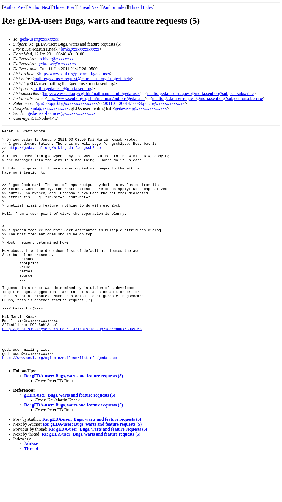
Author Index (114, 7)
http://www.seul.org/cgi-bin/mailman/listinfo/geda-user (91, 93)
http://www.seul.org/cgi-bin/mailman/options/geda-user (96, 98)
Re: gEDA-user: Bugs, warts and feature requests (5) (73, 422)
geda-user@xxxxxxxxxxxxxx (141, 108)
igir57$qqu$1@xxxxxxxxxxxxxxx (67, 103)
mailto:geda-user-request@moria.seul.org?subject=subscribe (200, 93)
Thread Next (89, 7)
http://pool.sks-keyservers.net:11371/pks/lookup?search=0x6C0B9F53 (72, 369)
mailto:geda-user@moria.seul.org (62, 88)
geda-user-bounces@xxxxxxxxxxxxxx (61, 113)
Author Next (39, 7)
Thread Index (141, 7)
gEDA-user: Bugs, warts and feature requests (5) (69, 441)
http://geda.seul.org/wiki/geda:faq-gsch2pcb (55, 151)
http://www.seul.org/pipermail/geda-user (74, 73)
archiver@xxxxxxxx (56, 59)
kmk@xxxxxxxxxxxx (80, 49)
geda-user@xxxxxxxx (39, 39)
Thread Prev (64, 7)
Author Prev (14, 7)
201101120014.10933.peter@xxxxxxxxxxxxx (144, 103)
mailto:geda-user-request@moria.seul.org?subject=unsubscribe (207, 98)
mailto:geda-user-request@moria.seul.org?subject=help (82, 78)
